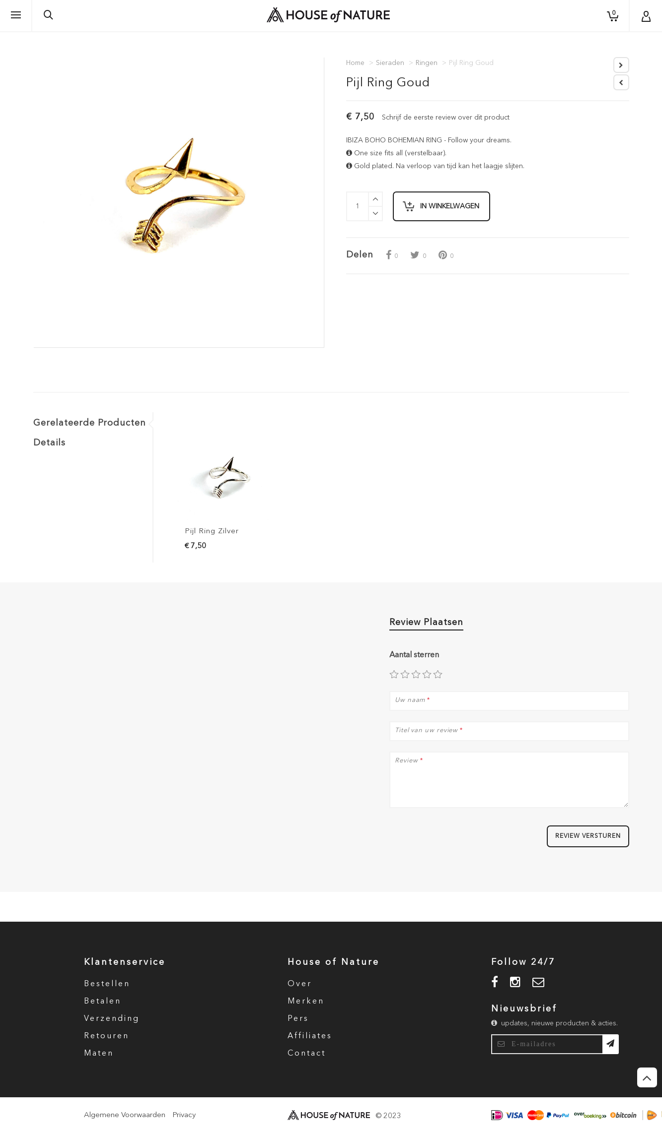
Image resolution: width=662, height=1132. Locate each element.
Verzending (112, 1019)
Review (406, 761)
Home (355, 63)
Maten (99, 1054)
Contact (307, 1054)
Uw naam (410, 700)
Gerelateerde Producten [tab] (89, 423)
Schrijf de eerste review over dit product (446, 117)
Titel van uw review (426, 730)
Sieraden (390, 63)
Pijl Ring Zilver (212, 531)
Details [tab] (49, 443)
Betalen (102, 1002)
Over (300, 984)
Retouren (106, 1036)
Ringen (427, 63)
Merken (306, 1002)
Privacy (184, 1115)
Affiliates (310, 1036)
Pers (298, 1019)
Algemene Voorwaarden (124, 1115)
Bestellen (107, 984)
